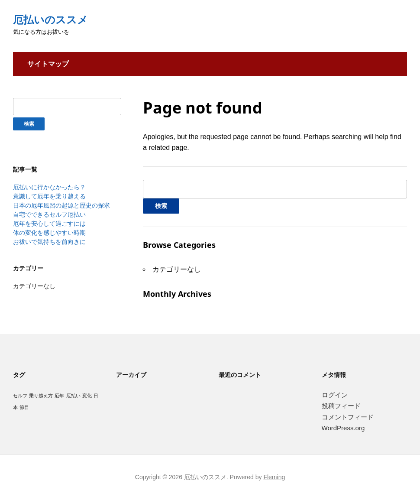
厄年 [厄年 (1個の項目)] (59, 395)
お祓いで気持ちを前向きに (49, 241)
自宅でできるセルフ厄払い (49, 214)
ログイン (335, 395)
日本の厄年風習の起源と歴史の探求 (61, 205)
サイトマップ (48, 64)
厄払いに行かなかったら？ (49, 187)
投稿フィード (341, 405)
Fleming (274, 477)
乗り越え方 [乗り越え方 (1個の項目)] (41, 395)
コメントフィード (348, 417)
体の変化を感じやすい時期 (49, 232)
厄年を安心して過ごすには (49, 223)
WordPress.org (343, 428)
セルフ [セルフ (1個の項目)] (20, 395)
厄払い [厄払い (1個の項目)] (73, 395)
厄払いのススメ (50, 20)
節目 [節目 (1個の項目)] (24, 407)
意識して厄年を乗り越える (49, 196)
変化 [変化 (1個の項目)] (87, 395)
